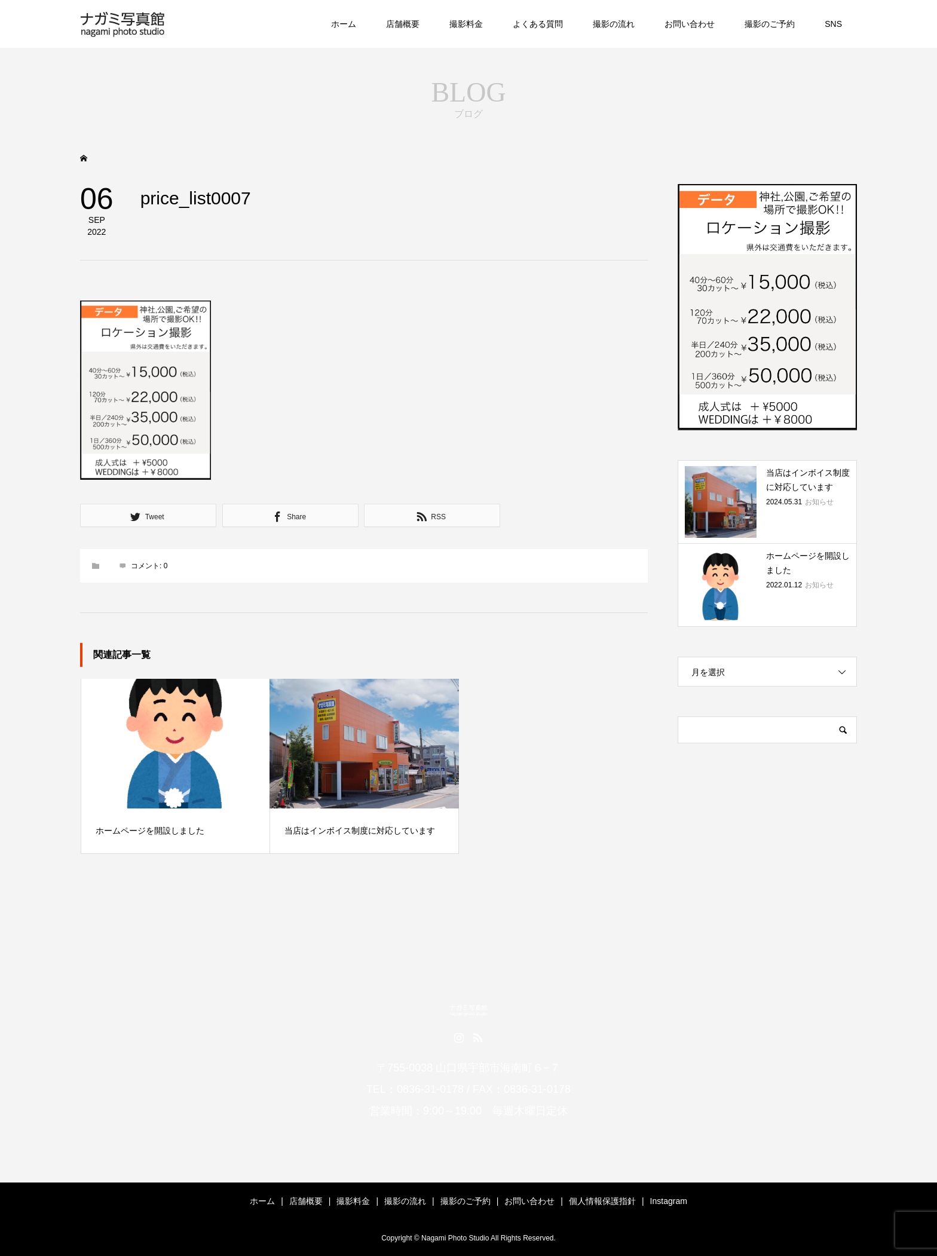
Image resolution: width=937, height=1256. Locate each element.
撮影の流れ (614, 24)
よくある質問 (538, 24)
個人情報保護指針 (602, 1201)
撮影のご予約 (770, 24)
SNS (833, 24)
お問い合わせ (690, 24)
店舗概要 (402, 24)
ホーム (343, 24)
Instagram (668, 1201)
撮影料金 (466, 24)
